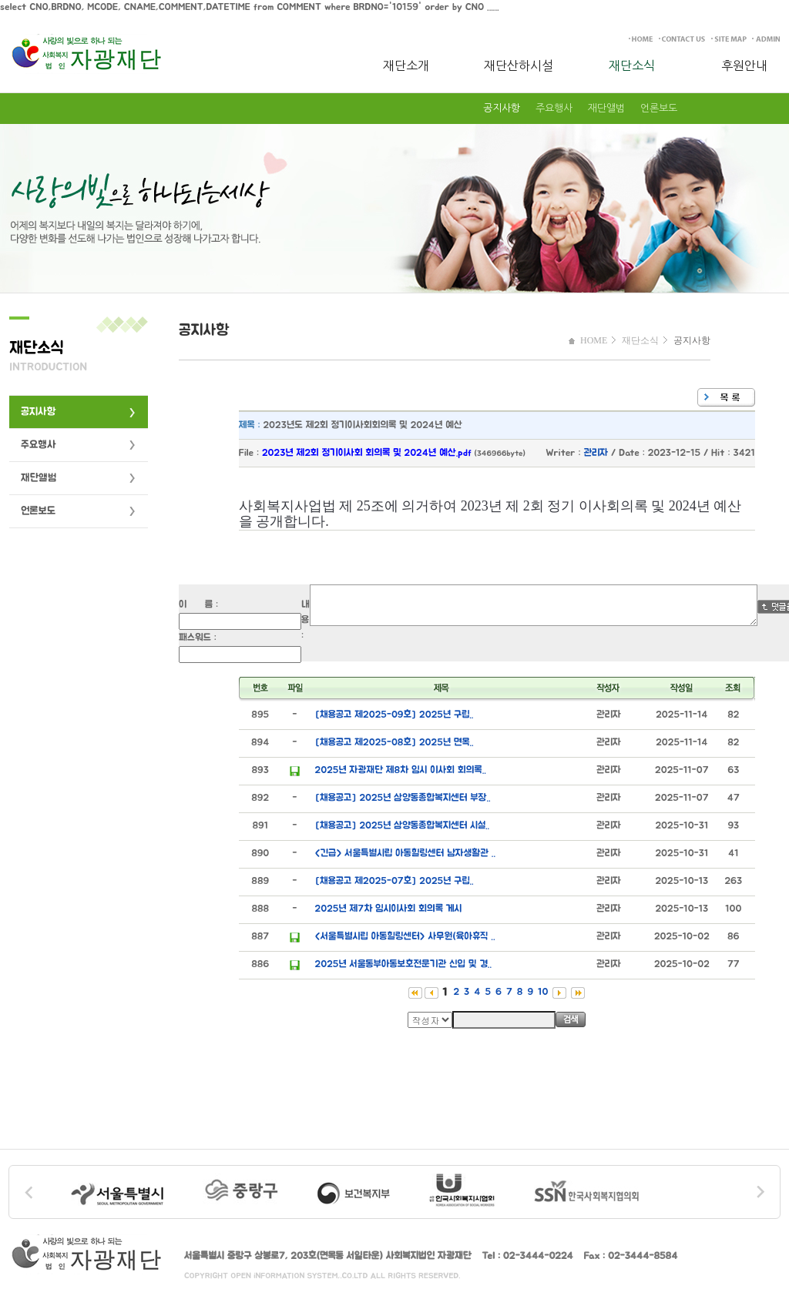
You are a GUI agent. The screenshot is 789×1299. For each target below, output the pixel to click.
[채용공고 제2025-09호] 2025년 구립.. (394, 715)
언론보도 (658, 108)
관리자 (596, 453)
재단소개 (406, 65)
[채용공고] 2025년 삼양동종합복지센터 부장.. (403, 798)
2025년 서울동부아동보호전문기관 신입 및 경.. (403, 964)
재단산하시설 (518, 65)
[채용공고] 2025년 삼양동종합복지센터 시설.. (402, 826)
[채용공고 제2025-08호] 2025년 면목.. (394, 743)
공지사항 (501, 108)
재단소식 (632, 65)
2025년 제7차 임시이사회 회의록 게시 (388, 909)
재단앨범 (606, 108)
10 (543, 992)
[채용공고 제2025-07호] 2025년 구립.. (394, 881)
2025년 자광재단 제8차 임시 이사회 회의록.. (400, 770)
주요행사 (554, 108)
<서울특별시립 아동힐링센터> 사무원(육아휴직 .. (405, 937)
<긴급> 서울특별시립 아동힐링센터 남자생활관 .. (405, 854)
